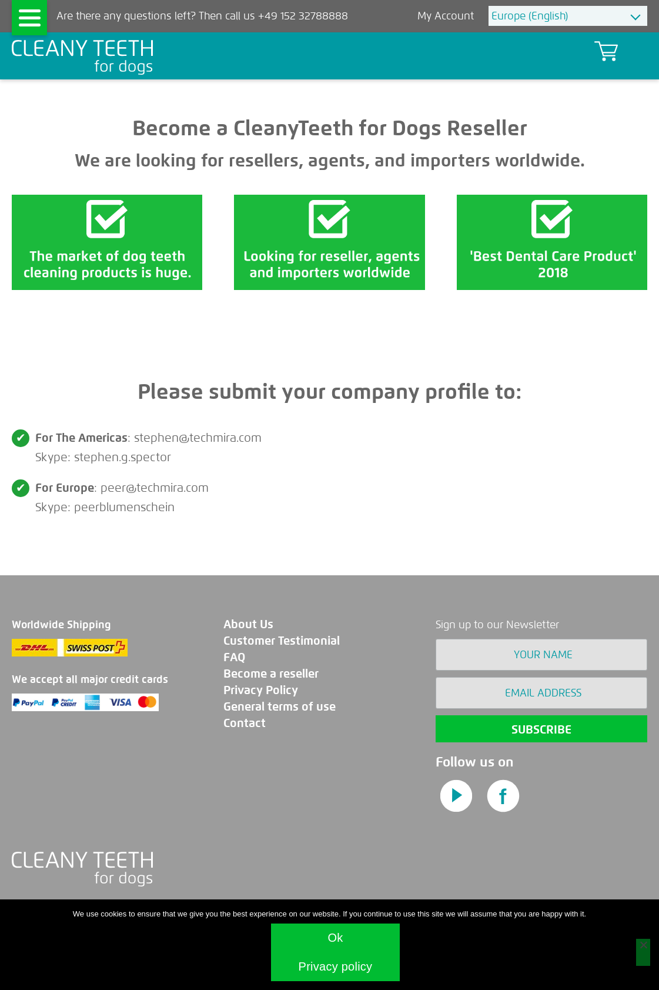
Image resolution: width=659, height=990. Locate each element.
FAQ (234, 657)
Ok (335, 937)
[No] (643, 952)
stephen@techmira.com (198, 438)
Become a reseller (271, 673)
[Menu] (29, 17)
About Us (248, 624)
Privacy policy (336, 966)
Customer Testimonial (281, 641)
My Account (447, 15)
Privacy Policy (260, 690)
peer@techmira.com (155, 488)
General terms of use (279, 706)
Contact (244, 723)
